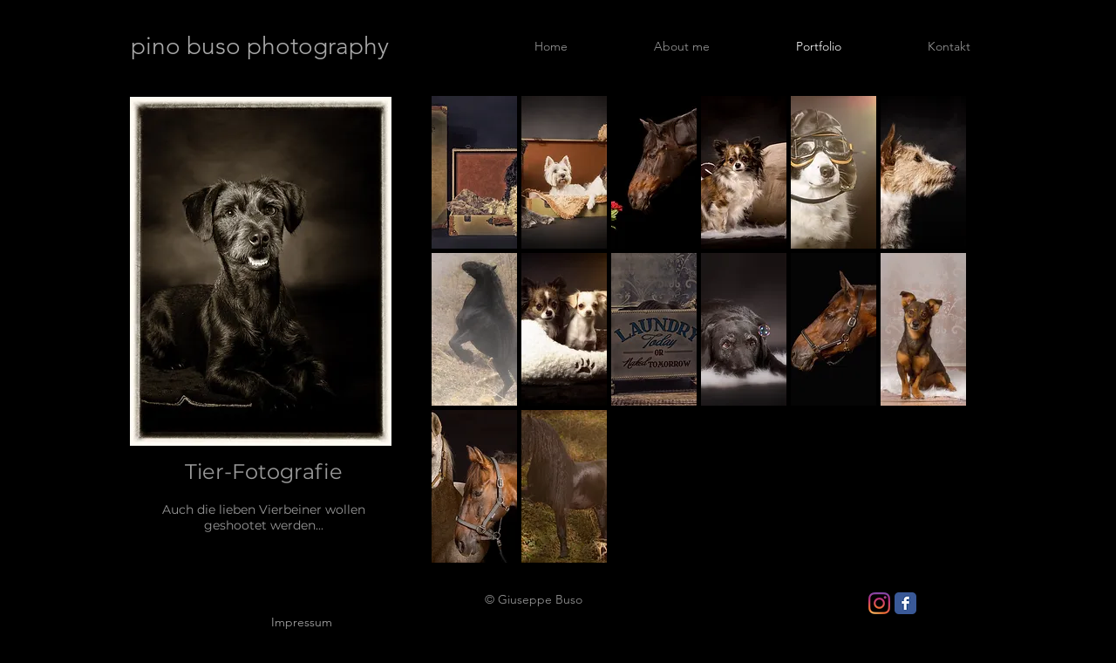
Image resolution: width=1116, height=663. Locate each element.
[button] (474, 172)
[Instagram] (879, 603)
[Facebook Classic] (905, 603)
